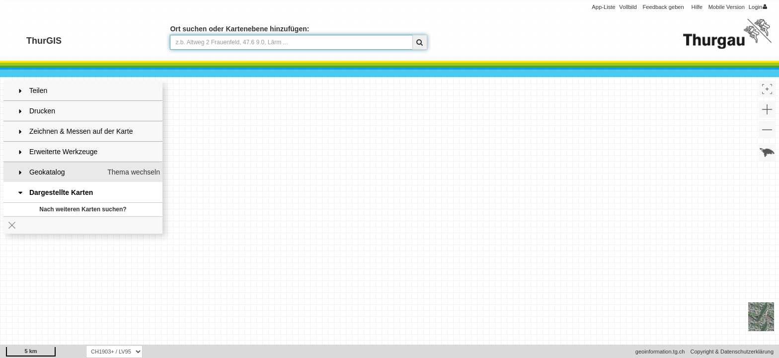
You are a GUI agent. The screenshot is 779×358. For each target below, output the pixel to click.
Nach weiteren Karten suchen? (82, 209)
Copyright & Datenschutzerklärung (732, 352)
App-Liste (603, 7)
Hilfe (697, 7)
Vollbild (627, 7)
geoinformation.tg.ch (660, 352)
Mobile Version (726, 7)
